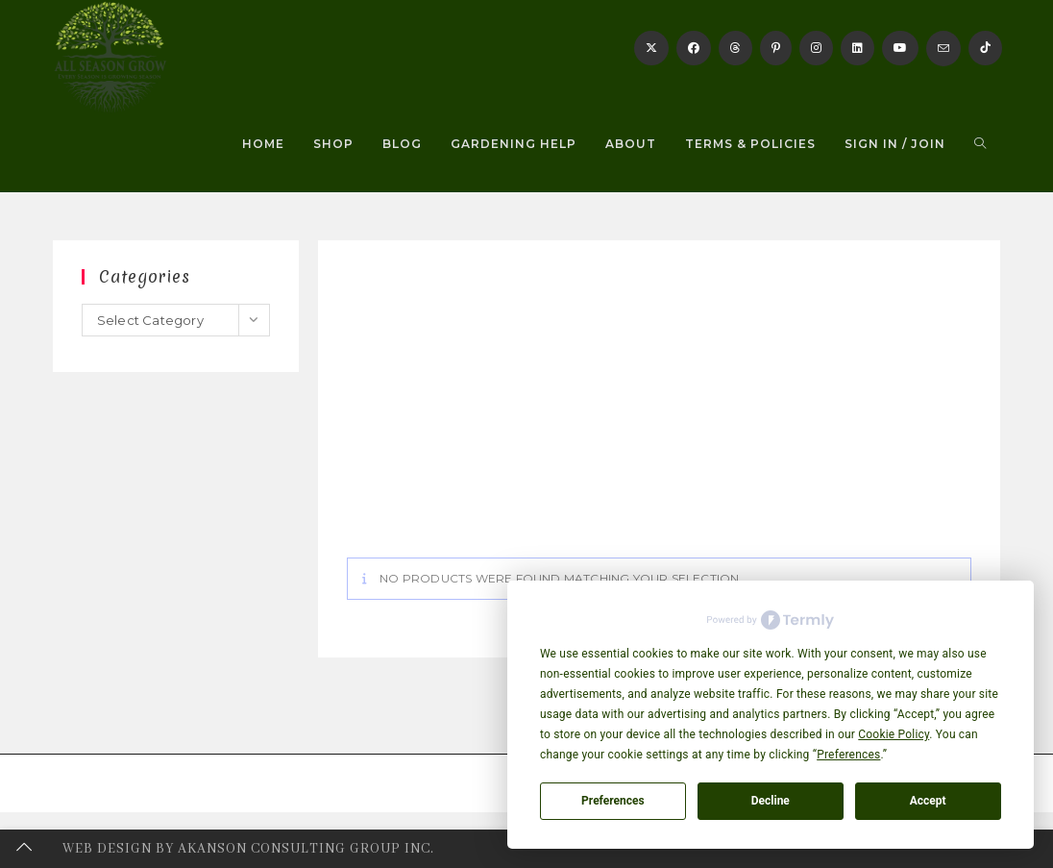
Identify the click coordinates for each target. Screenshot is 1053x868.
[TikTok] (985, 48)
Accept (928, 800)
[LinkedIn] (857, 48)
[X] (651, 48)
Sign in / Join (895, 143)
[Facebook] (693, 48)
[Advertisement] (659, 413)
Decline (770, 800)
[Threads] (735, 48)
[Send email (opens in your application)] (943, 48)
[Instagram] (816, 48)
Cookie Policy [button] (893, 734)
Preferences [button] (848, 754)
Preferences (613, 800)
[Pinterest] (776, 48)
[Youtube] (900, 48)
